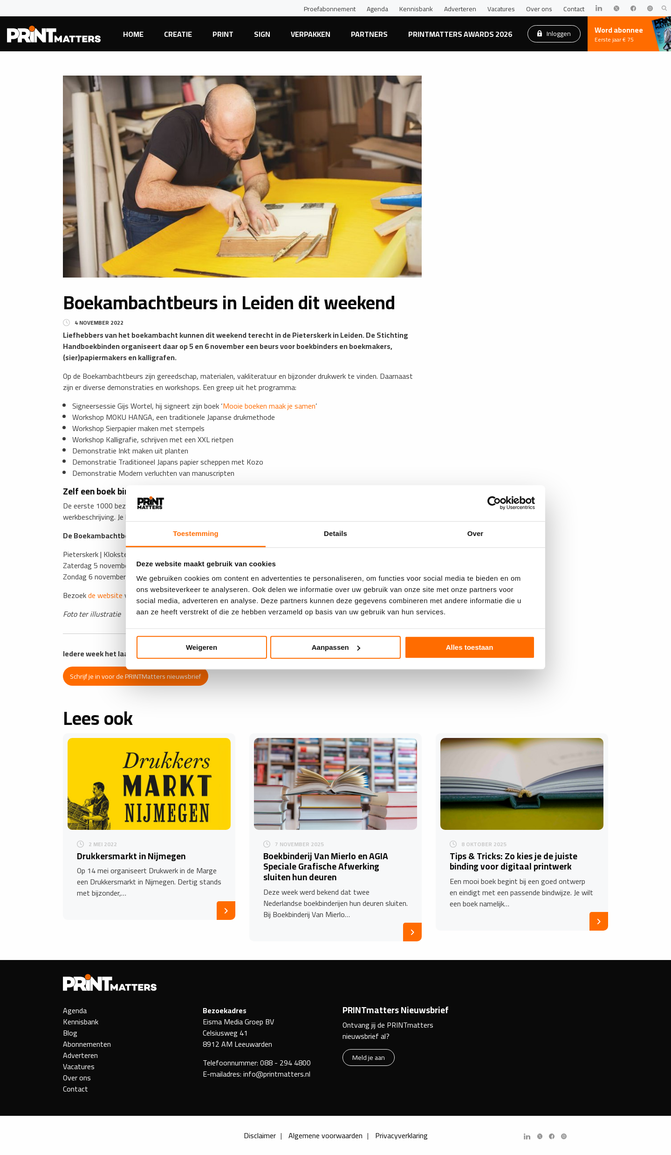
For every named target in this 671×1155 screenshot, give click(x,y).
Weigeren (201, 647)
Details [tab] (335, 533)
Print (222, 34)
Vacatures (501, 9)
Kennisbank (416, 9)
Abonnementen (87, 1044)
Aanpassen (336, 647)
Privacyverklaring (401, 1135)
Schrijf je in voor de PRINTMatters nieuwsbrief (135, 676)
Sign (262, 34)
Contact (573, 9)
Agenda (377, 9)
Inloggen (554, 33)
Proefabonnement (330, 9)
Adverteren (460, 9)
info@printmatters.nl (276, 1074)
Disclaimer (260, 1135)
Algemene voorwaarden (325, 1135)
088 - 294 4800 (285, 1063)
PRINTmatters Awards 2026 (460, 34)
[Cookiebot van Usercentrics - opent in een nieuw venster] (494, 503)
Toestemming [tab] (196, 533)
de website (105, 595)
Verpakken (310, 34)
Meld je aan (368, 1057)
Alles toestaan (469, 647)
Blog (70, 1033)
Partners (369, 34)
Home (133, 34)
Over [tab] (475, 533)
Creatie (178, 34)
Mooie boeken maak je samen (269, 406)
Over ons (539, 9)
